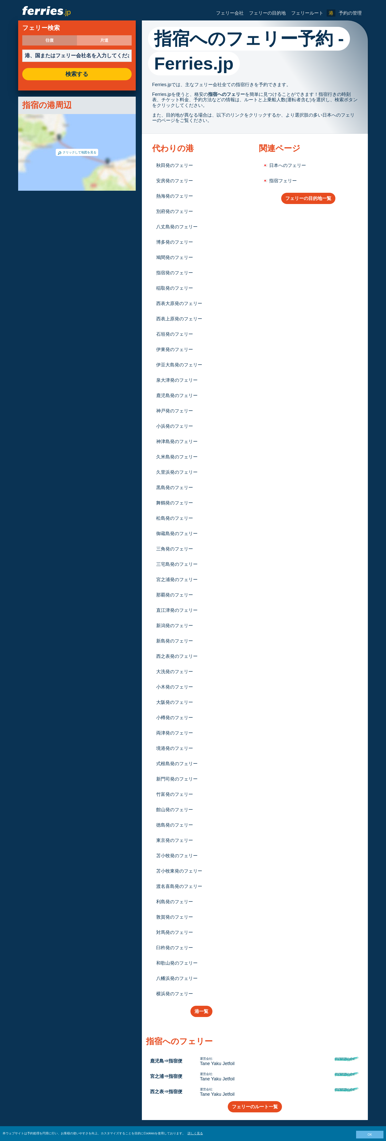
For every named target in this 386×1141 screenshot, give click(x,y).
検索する (76, 74)
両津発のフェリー (174, 733)
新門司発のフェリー (177, 779)
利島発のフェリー (174, 901)
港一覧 (201, 1011)
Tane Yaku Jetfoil (217, 1063)
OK (370, 1134)
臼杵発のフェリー (174, 947)
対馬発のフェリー (174, 932)
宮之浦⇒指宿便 (166, 1076)
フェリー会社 (230, 13)
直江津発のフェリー (177, 610)
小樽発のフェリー (174, 717)
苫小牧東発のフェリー (179, 871)
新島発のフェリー (174, 641)
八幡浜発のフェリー (177, 978)
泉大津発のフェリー (177, 380)
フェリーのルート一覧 (255, 1106)
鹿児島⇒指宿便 (166, 1061)
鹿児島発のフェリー (177, 395)
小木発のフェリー (174, 687)
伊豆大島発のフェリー (179, 365)
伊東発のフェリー (174, 349)
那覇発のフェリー (174, 595)
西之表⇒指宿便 (166, 1091)
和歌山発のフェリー (177, 963)
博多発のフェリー (174, 242)
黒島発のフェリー (174, 487)
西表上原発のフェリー (179, 319)
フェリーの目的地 (267, 13)
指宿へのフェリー (226, 94)
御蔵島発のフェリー (177, 533)
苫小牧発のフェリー (177, 855)
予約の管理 (350, 13)
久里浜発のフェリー (177, 472)
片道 (104, 40)
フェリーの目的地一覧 (308, 198)
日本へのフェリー (287, 165)
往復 (50, 40)
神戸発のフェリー (174, 411)
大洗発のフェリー (174, 671)
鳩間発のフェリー (174, 257)
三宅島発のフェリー (177, 564)
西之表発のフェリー (177, 656)
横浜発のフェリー (174, 993)
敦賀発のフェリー (174, 917)
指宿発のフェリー (174, 272)
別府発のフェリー (174, 211)
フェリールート (307, 13)
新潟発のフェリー (174, 625)
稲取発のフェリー (174, 288)
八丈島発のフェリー (177, 226)
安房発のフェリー (174, 180)
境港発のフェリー (174, 748)
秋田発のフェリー (174, 165)
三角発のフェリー (174, 549)
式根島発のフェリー (177, 763)
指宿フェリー (283, 180)
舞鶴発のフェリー (174, 503)
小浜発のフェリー (174, 426)
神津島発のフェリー (177, 441)
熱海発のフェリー (174, 196)
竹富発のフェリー (174, 794)
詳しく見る (195, 1133)
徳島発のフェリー (174, 825)
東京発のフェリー (174, 840)
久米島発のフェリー (177, 457)
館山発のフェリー (174, 809)
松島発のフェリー (174, 518)
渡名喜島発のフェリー (179, 886)
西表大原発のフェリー (179, 303)
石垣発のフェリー (174, 334)
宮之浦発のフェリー (177, 579)
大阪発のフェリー (174, 702)
